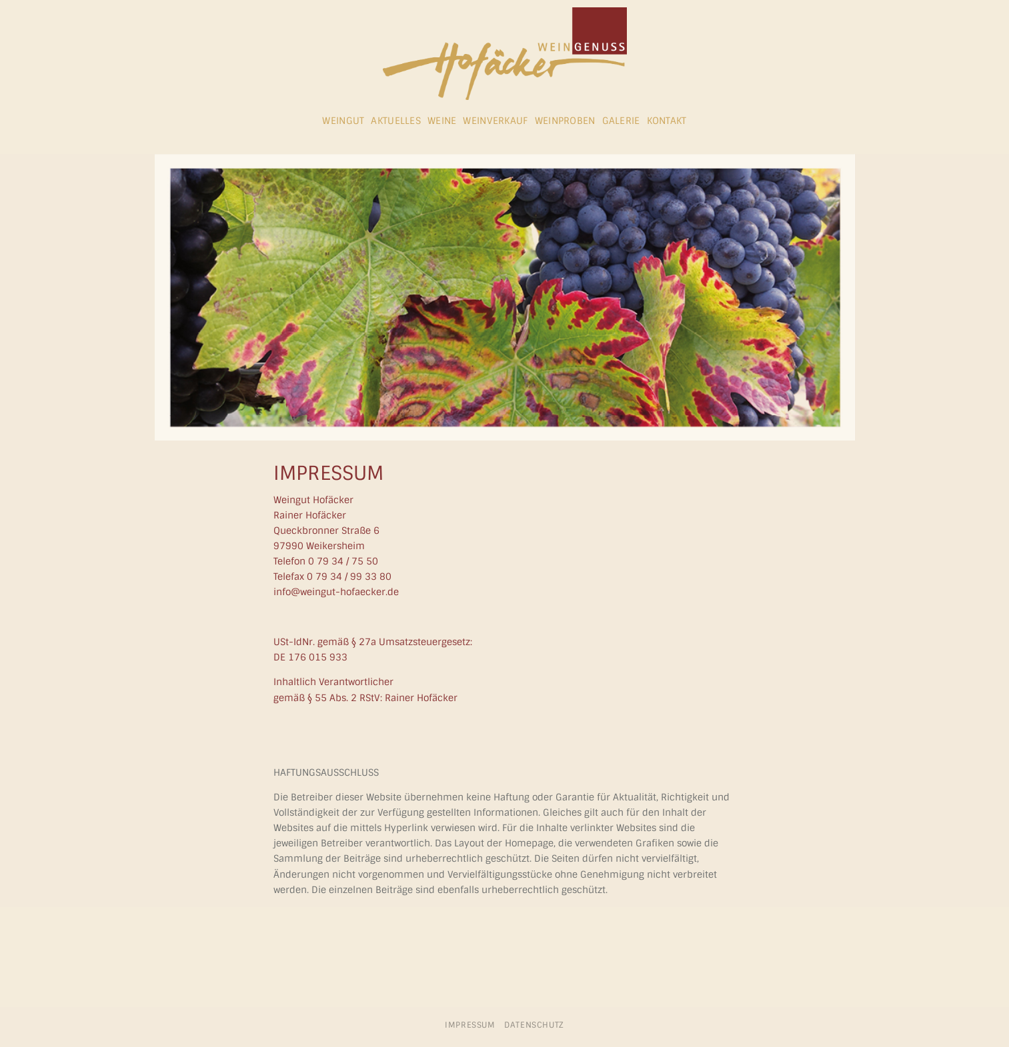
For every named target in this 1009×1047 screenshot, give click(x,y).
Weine (441, 121)
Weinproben (565, 121)
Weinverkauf (495, 121)
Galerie (621, 121)
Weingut (343, 121)
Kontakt (667, 121)
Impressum (470, 1025)
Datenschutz (534, 1025)
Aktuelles (396, 121)
